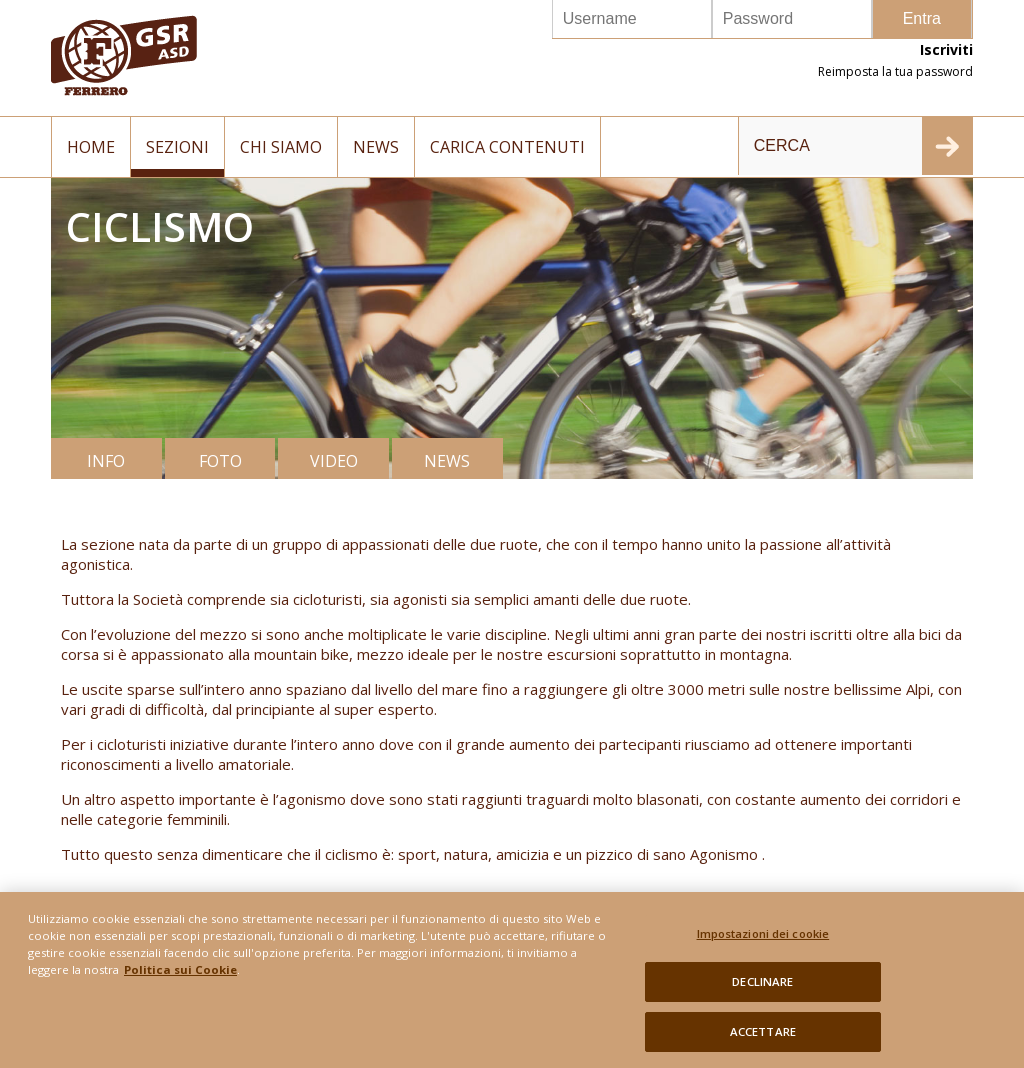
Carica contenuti (507, 147)
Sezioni (177, 147)
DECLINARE (762, 987)
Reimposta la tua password (895, 71)
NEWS (447, 461)
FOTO (220, 461)
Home (91, 147)
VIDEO (334, 461)
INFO (106, 461)
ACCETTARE (763, 1037)
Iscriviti (946, 49)
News (376, 147)
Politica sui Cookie (180, 975)
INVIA (947, 146)
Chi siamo (281, 147)
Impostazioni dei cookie (763, 938)
